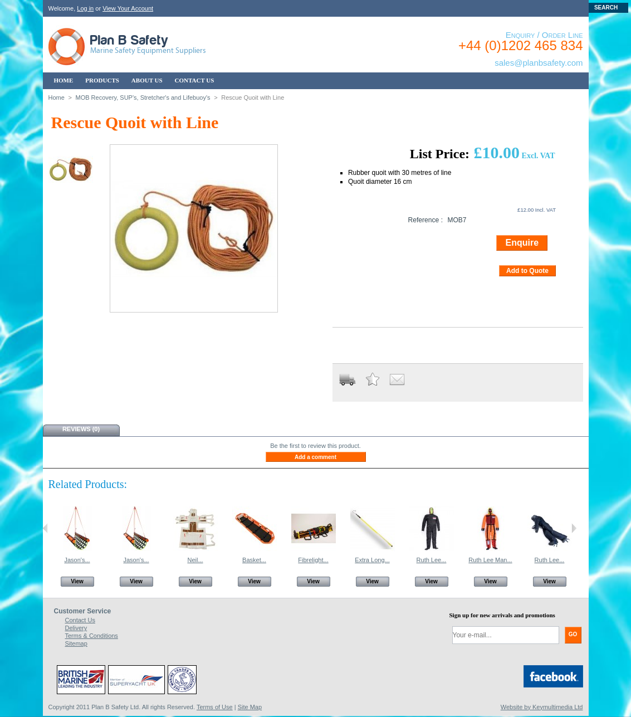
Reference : (425, 220)
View (77, 581)
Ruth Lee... (432, 560)
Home (56, 97)
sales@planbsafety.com (539, 62)
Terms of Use (215, 707)
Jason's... (77, 560)
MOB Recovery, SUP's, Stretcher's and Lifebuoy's (142, 97)
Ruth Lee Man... (490, 560)
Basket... (254, 560)
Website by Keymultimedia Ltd (542, 707)
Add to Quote (527, 271)
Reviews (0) (81, 429)
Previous (45, 528)
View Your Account (127, 8)
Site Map (250, 707)
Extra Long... (372, 560)
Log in (85, 8)
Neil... (195, 560)
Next (573, 528)
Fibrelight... (313, 560)
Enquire (522, 242)
